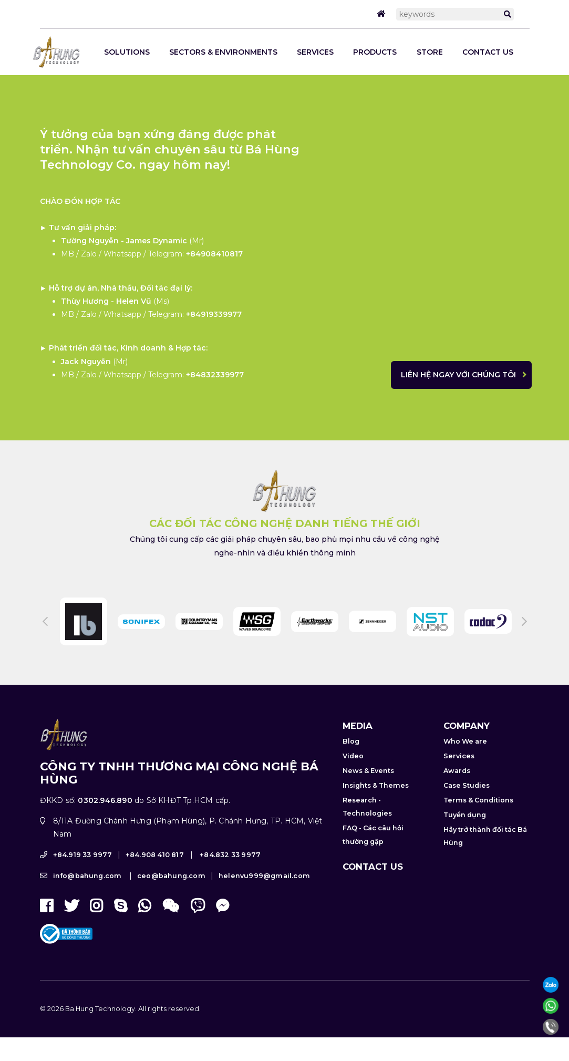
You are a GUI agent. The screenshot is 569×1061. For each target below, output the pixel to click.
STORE (430, 52)
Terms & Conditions (478, 800)
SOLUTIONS (127, 52)
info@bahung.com (87, 876)
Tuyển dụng (464, 815)
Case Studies (466, 785)
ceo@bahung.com (171, 876)
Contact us (487, 52)
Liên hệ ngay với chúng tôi (458, 374)
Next (524, 621)
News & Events (368, 771)
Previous (45, 621)
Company (466, 725)
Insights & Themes (376, 785)
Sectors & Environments (223, 52)
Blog (351, 741)
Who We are (465, 741)
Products (375, 52)
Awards (456, 771)
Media (358, 725)
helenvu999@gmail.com (264, 876)
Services (315, 52)
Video (353, 756)
